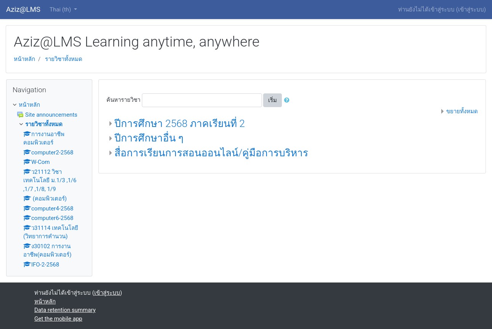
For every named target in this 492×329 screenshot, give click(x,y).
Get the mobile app (58, 318)
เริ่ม (272, 100)
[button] (288, 100)
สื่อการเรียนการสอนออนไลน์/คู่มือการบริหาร (211, 153)
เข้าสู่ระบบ (471, 9)
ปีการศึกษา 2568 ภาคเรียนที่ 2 (179, 123)
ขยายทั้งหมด (462, 111)
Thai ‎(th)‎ (61, 9)
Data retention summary (65, 310)
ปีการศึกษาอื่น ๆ (148, 138)
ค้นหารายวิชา (123, 99)
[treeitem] (49, 105)
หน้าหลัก (24, 59)
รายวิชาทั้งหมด (63, 59)
